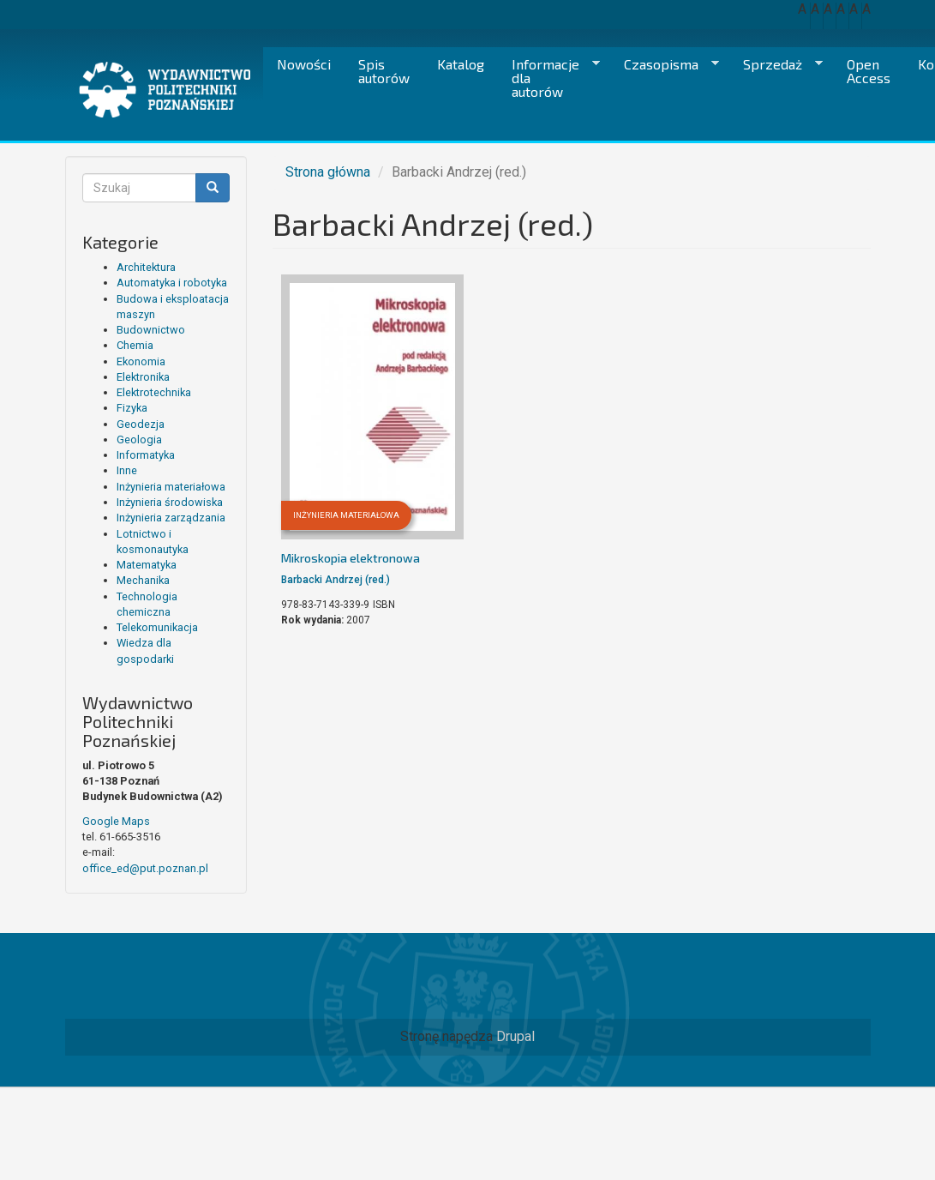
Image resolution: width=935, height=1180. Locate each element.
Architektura (146, 267)
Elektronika (143, 376)
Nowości (304, 64)
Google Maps (116, 821)
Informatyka (146, 455)
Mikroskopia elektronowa (350, 558)
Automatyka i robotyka (172, 282)
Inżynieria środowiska (170, 502)
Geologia (139, 439)
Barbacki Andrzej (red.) (335, 580)
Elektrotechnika (154, 392)
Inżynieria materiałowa (171, 486)
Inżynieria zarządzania (171, 517)
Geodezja (141, 424)
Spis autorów (384, 71)
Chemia (135, 345)
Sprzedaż (776, 64)
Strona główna (327, 172)
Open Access (868, 71)
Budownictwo (151, 329)
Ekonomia (141, 361)
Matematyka (147, 564)
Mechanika (143, 580)
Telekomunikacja (157, 627)
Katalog (460, 64)
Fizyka (132, 407)
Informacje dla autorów (549, 77)
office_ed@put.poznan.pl (145, 868)
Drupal (515, 1036)
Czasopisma (664, 64)
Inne (127, 470)
